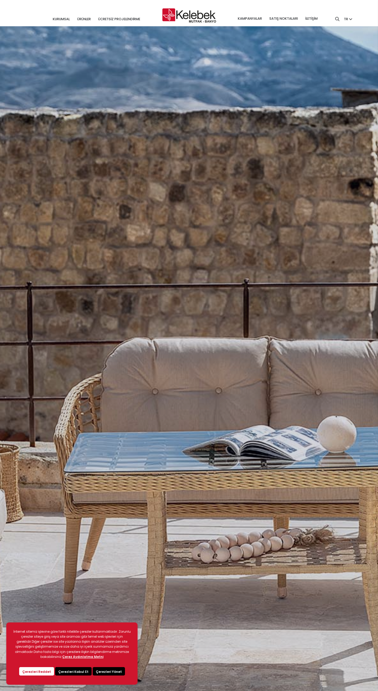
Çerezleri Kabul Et (73, 671)
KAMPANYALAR (250, 18)
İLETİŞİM (311, 18)
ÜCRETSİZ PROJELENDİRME (119, 19)
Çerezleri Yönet (109, 671)
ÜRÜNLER (84, 19)
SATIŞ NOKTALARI (283, 18)
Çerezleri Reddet (36, 671)
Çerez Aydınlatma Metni (82, 656)
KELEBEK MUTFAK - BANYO (189, 15)
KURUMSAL (61, 19)
